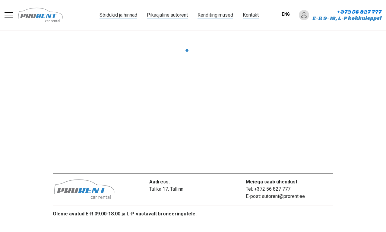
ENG (286, 14)
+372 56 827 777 (359, 12)
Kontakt (251, 15)
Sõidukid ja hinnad (118, 15)
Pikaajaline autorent (167, 15)
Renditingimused (215, 15)
